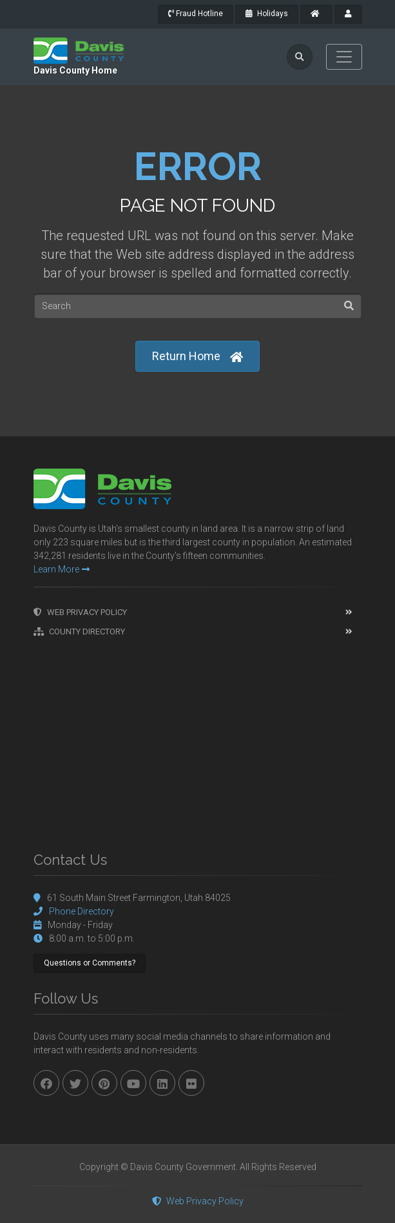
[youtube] (133, 1083)
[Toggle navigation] (344, 57)
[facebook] (46, 1083)
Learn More (62, 569)
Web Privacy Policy (80, 612)
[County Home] (316, 14)
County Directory (79, 631)
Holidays (267, 13)
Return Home (197, 356)
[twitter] (75, 1083)
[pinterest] (104, 1083)
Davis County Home (75, 70)
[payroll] (348, 14)
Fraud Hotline (195, 13)
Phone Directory (81, 911)
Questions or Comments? (89, 962)
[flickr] (191, 1083)
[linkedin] (162, 1083)
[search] (300, 57)
